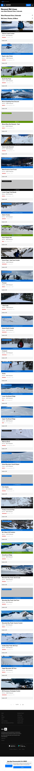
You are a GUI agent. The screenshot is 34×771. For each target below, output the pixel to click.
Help (2, 715)
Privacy (23, 749)
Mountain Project (20, 713)
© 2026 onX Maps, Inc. (14, 749)
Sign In (28, 5)
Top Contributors (4, 720)
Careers (2, 740)
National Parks (20, 722)
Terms (20, 749)
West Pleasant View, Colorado (17, 15)
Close (22, 767)
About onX (3, 738)
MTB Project (19, 715)
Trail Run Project (20, 718)
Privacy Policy (27, 764)
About (2, 713)
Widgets (2, 717)
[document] (22, 765)
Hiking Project (20, 717)
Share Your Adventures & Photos (7, 722)
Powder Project (20, 720)
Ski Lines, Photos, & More (17, 18)
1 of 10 (17, 704)
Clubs (2, 718)
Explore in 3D (4, 40)
